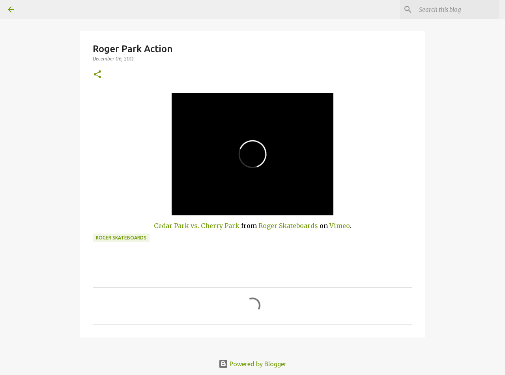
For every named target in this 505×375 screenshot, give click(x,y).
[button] (97, 75)
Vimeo (339, 226)
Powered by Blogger (252, 363)
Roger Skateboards (288, 226)
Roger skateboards (121, 237)
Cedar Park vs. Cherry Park (196, 226)
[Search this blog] (457, 9)
